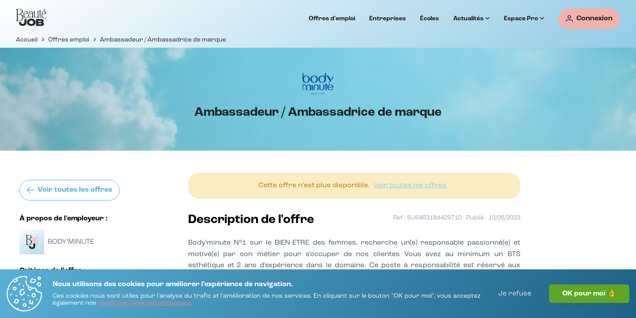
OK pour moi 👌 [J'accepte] (589, 293)
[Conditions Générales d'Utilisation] (144, 303)
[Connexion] (589, 18)
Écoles (429, 18)
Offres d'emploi (332, 18)
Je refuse (514, 293)
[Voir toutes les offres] (69, 190)
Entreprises (387, 18)
